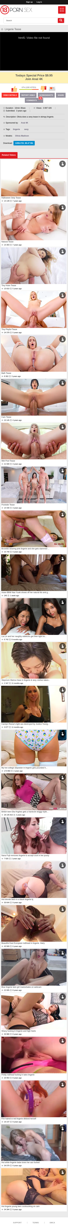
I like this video (14, 89)
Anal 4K (24, 123)
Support (17, 1223)
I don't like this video (43, 89)
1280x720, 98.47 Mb (24, 143)
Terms (35, 1223)
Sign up (29, 2)
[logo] (16, 10)
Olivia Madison (22, 136)
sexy (26, 129)
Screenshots (46, 95)
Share (61, 95)
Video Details (10, 95)
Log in (39, 2)
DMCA (52, 1223)
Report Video (28, 95)
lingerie (16, 129)
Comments (34, 99)
